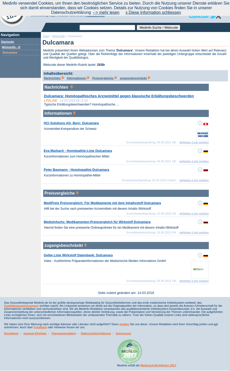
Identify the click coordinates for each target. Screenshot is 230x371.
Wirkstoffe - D (11, 47)
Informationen (78, 78)
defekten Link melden (194, 142)
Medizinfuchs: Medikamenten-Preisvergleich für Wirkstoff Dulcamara (97, 222)
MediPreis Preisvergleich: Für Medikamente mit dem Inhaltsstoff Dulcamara (102, 203)
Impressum (123, 333)
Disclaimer (11, 333)
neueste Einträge (35, 333)
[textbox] (107, 27)
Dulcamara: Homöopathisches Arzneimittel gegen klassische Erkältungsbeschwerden (119, 96)
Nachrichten (54, 78)
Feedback (40, 327)
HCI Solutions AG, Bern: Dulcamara (71, 123)
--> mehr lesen (106, 12)
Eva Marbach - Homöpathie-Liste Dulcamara (78, 151)
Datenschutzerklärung (96, 333)
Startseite (7, 41)
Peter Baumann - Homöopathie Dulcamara (76, 170)
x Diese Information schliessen (153, 12)
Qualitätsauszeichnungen (21, 305)
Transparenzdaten (63, 333)
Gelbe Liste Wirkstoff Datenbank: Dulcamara (78, 255)
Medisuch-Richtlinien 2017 (158, 365)
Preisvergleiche (104, 78)
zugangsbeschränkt (135, 78)
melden (124, 324)
